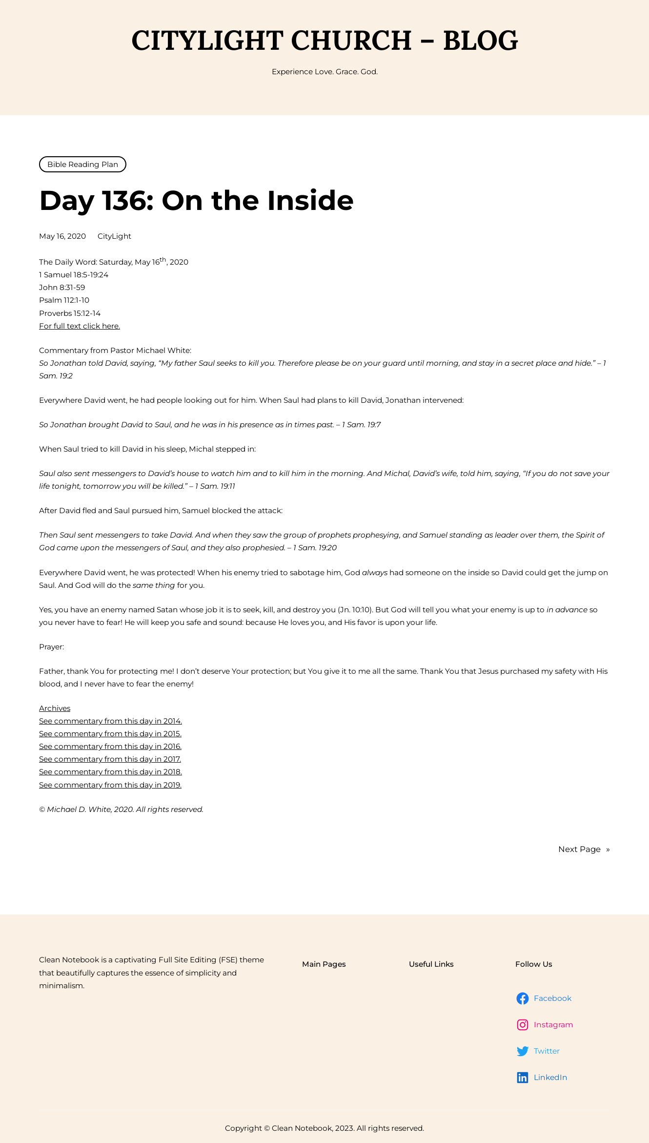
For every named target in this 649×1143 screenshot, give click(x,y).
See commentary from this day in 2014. (110, 721)
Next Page (584, 849)
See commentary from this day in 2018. (110, 771)
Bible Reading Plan (82, 164)
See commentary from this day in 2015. (110, 733)
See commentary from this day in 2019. (110, 785)
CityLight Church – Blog (324, 39)
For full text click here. (79, 326)
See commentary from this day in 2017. (110, 759)
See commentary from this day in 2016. (110, 746)
